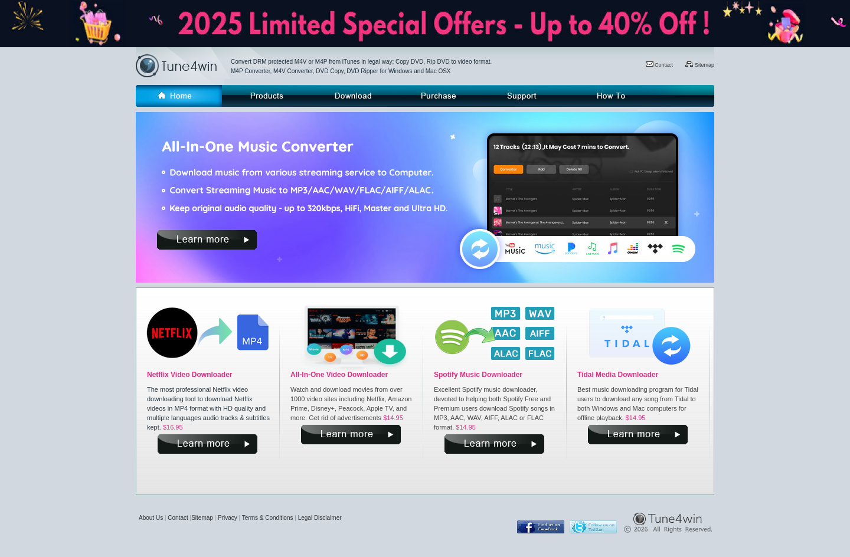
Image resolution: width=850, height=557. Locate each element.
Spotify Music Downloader (478, 375)
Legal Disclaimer (320, 518)
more (207, 240)
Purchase (437, 96)
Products (265, 96)
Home (179, 96)
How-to (610, 96)
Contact (660, 65)
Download (351, 96)
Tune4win (183, 66)
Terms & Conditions (267, 518)
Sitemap (699, 65)
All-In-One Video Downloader (339, 375)
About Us (151, 518)
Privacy (227, 518)
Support (523, 96)
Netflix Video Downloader (189, 375)
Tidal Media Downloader (617, 375)
